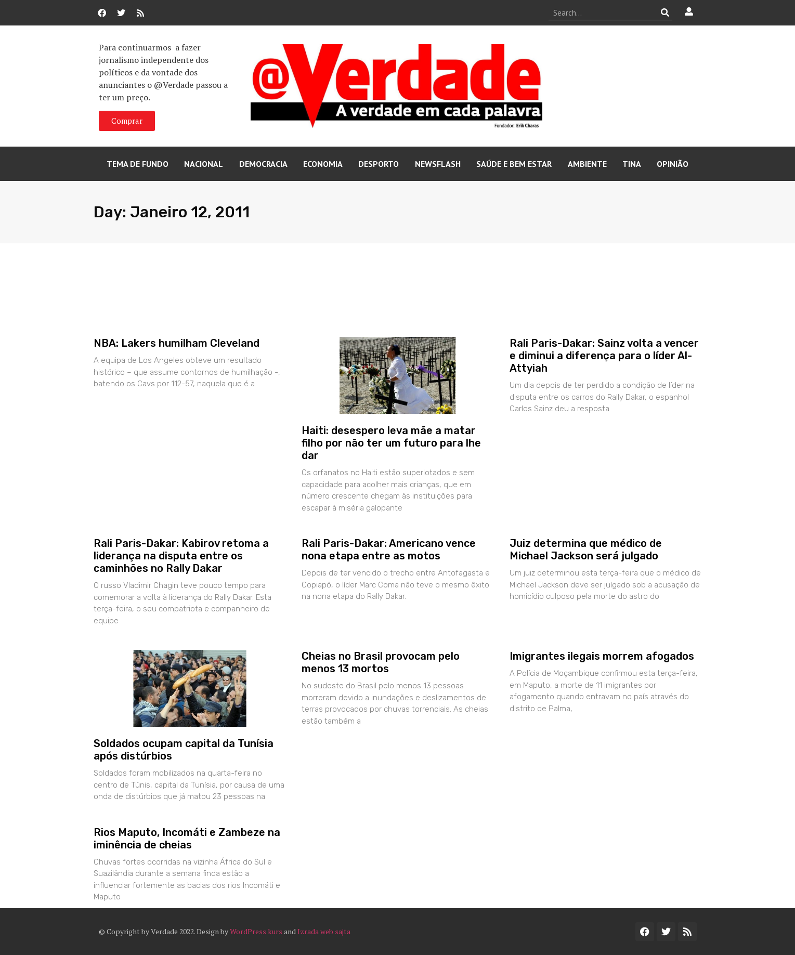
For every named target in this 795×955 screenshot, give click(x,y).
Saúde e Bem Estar (514, 164)
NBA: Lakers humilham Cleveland (176, 343)
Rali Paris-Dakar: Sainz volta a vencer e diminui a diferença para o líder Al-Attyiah (604, 355)
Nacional (203, 164)
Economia (323, 164)
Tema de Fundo (137, 164)
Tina (631, 164)
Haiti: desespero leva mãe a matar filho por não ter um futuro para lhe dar (391, 443)
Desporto (378, 164)
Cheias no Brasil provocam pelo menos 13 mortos (381, 662)
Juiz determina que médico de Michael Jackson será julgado (586, 549)
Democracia (263, 164)
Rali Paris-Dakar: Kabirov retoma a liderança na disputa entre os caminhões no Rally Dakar (181, 555)
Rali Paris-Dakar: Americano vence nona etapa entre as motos (389, 549)
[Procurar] (664, 12)
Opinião (672, 164)
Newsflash (438, 164)
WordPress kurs (256, 931)
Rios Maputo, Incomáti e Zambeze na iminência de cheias (187, 838)
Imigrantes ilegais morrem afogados (602, 656)
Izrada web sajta (323, 931)
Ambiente (587, 164)
